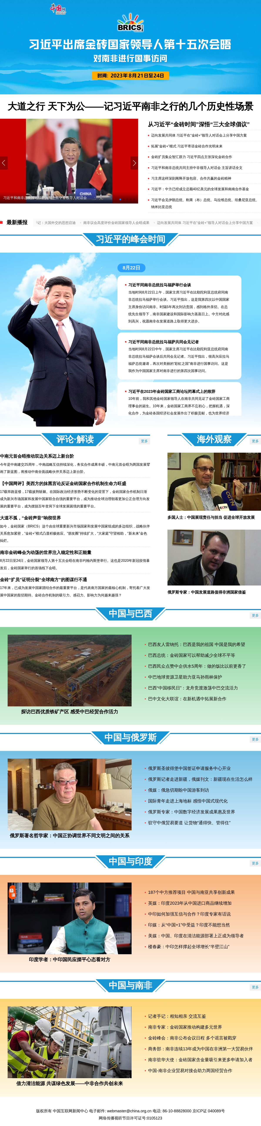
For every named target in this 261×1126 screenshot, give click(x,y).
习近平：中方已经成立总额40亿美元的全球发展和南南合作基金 (200, 189)
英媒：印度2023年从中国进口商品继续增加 (190, 903)
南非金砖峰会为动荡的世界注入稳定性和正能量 (45, 552)
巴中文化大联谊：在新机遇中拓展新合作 (187, 698)
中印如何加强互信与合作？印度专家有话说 (189, 914)
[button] (134, 163)
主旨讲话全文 (232, 168)
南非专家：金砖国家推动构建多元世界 (185, 1027)
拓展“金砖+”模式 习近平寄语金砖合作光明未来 (187, 146)
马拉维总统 (222, 200)
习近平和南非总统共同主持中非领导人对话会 (186, 168)
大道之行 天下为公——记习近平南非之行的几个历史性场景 (130, 106)
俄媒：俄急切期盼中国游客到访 (178, 790)
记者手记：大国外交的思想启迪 (56, 223)
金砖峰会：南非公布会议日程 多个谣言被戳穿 (192, 1038)
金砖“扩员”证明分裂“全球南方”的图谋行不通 (43, 579)
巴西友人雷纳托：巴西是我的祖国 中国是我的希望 (196, 644)
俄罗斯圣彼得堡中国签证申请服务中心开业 (189, 768)
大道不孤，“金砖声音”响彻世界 (30, 517)
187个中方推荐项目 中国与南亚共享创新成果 (191, 892)
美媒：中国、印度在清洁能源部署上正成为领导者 (196, 935)
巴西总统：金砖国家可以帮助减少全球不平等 (191, 655)
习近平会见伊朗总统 (166, 200)
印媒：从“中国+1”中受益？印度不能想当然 (189, 924)
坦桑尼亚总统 (245, 200)
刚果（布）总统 (198, 200)
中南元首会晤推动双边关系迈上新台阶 (37, 456)
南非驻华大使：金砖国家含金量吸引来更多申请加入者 (200, 1059)
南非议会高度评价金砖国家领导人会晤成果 (121, 223)
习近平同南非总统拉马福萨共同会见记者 (163, 342)
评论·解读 (75, 439)
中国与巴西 (130, 613)
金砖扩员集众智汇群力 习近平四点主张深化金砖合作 (191, 157)
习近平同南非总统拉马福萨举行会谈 (159, 285)
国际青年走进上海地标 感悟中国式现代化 (188, 801)
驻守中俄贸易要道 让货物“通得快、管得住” (189, 822)
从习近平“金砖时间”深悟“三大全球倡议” (199, 124)
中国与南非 (130, 985)
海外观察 (214, 439)
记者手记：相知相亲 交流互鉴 (177, 1016)
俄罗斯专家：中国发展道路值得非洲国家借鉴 (206, 592)
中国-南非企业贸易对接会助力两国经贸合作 (190, 1070)
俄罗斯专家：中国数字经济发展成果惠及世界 (191, 811)
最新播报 (17, 222)
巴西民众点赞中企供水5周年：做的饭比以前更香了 (197, 666)
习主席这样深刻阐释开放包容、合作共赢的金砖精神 (191, 178)
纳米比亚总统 (161, 207)
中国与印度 (130, 861)
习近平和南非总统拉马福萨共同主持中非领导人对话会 (45, 198)
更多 (144, 441)
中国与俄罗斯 (130, 737)
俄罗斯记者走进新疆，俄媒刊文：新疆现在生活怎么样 (200, 779)
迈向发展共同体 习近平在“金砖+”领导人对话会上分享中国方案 (199, 135)
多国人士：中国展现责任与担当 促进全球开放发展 (211, 517)
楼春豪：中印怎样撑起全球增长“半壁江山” (188, 946)
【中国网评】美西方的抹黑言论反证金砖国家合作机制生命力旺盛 (63, 483)
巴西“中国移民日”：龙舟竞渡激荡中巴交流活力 (193, 688)
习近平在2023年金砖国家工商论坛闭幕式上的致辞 (171, 391)
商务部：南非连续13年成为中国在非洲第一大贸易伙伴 (200, 1048)
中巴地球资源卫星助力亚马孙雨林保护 (185, 677)
